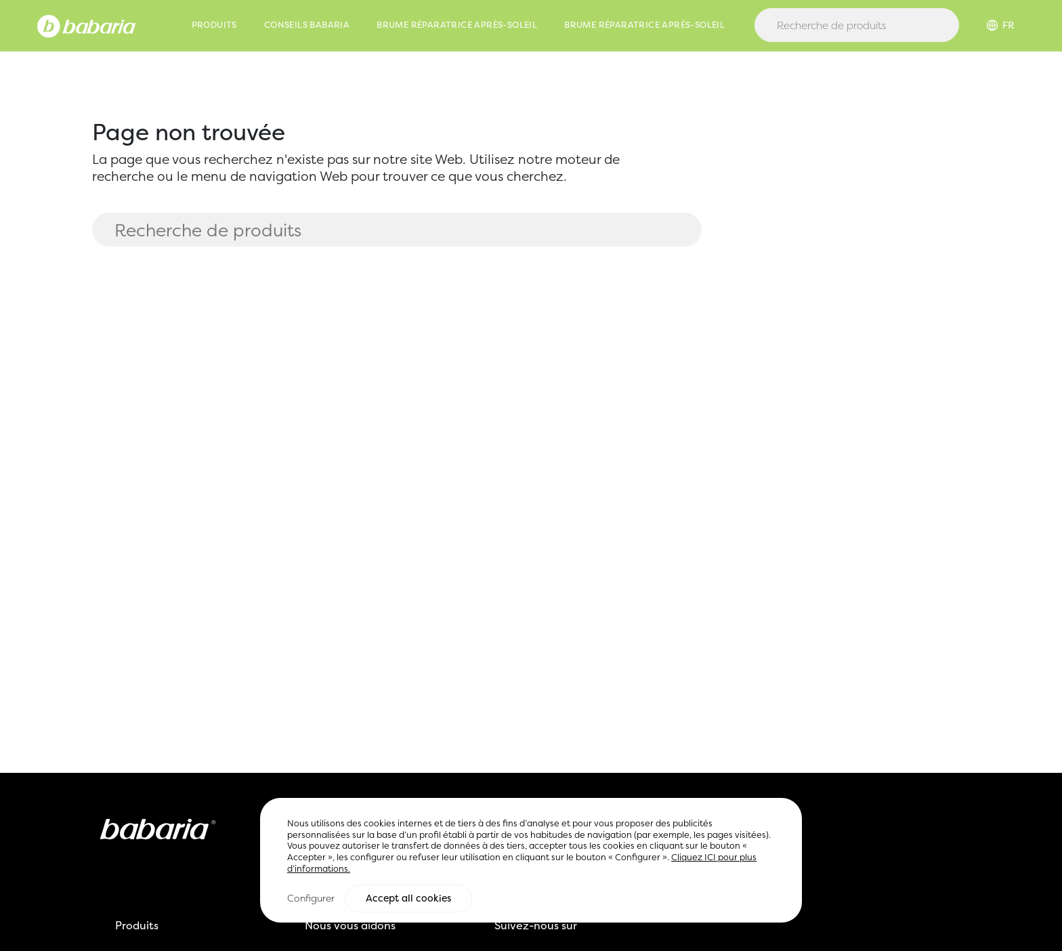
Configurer (311, 898)
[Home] (86, 25)
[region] (531, 861)
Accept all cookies (408, 899)
